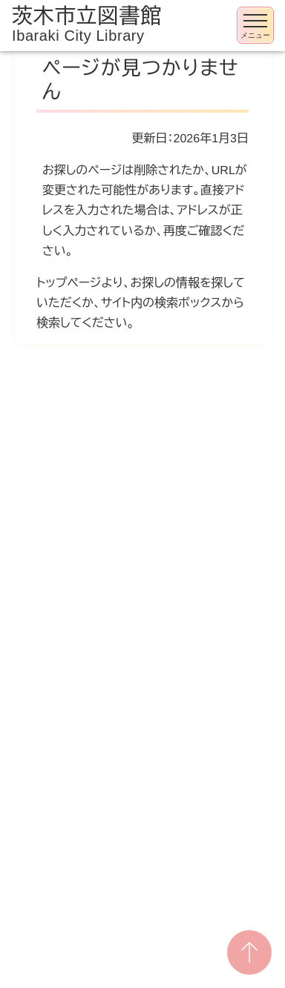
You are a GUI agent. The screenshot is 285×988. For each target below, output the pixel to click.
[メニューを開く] (255, 25)
